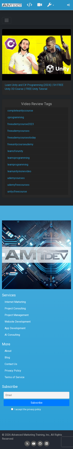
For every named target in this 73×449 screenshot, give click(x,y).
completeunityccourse (20, 110)
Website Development (18, 321)
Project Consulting (15, 308)
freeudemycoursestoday (21, 137)
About (8, 350)
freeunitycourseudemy (20, 144)
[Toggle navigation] (6, 20)
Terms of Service (14, 377)
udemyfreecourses (18, 184)
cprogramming (15, 117)
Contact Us (11, 364)
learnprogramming (17, 164)
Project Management (17, 315)
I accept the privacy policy (26, 409)
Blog (7, 357)
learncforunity (15, 151)
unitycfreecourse (17, 191)
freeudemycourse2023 (20, 124)
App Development (15, 328)
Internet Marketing (15, 301)
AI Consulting (12, 334)
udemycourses (16, 178)
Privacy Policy (13, 370)
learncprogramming (18, 157)
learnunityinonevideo (19, 171)
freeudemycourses (18, 130)
